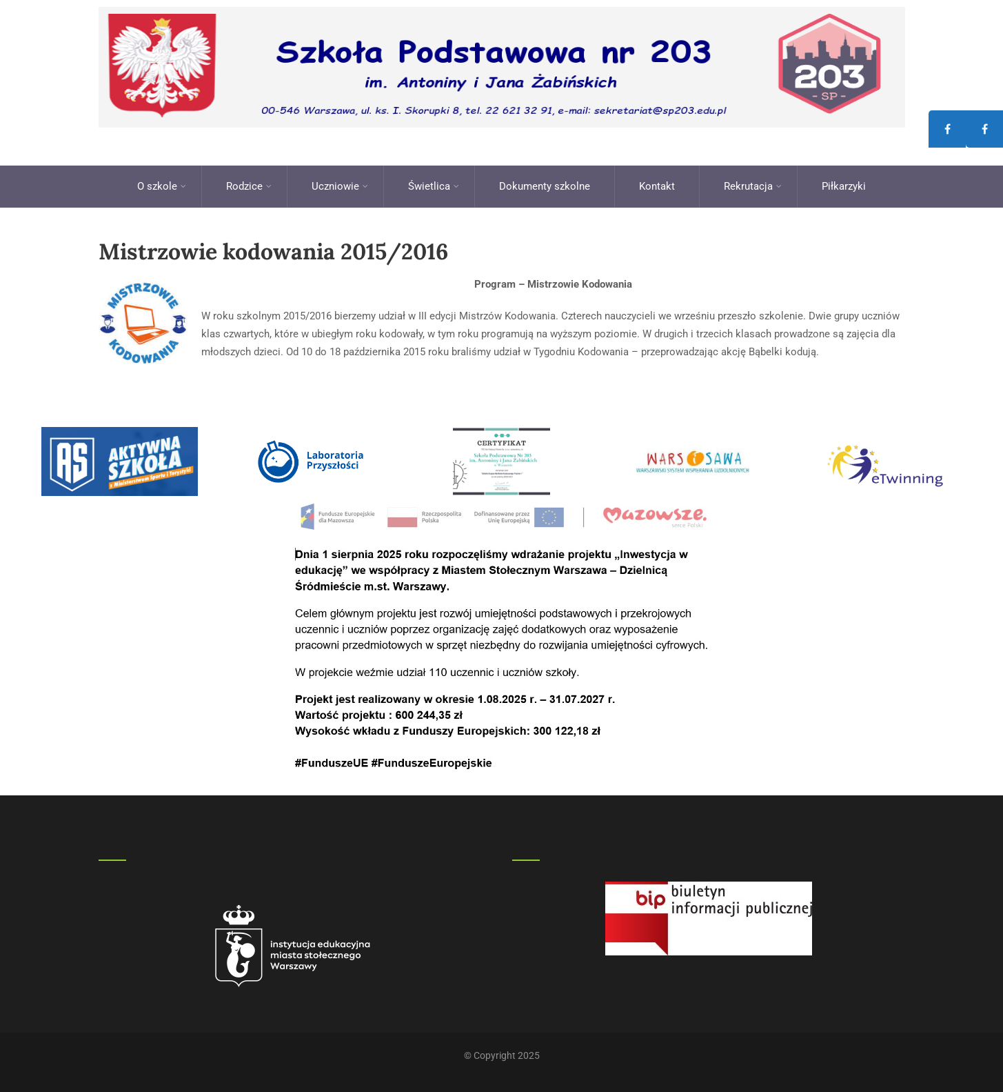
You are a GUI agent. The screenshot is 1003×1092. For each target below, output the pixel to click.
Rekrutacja (753, 186)
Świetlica (433, 186)
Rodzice (249, 186)
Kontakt (657, 186)
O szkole (161, 186)
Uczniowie (340, 186)
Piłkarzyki (844, 186)
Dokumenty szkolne (544, 186)
